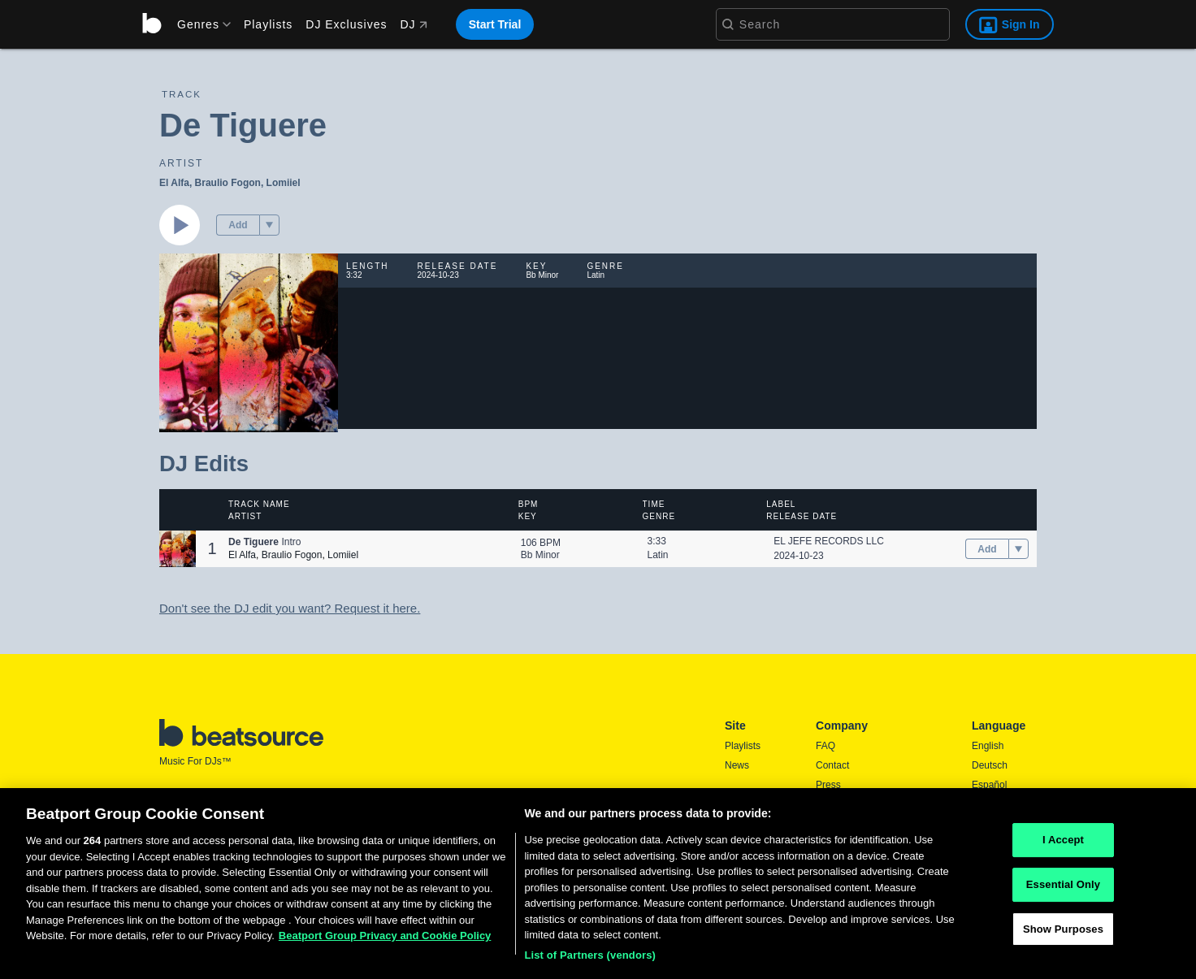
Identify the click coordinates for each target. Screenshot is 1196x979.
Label (780, 504)
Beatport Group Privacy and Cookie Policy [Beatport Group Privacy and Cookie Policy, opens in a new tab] (385, 941)
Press (828, 785)
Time (654, 504)
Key (527, 516)
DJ (413, 24)
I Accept (1063, 846)
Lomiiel (283, 182)
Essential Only (1063, 890)
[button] (269, 225)
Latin (658, 555)
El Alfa (174, 182)
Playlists (268, 24)
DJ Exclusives (346, 24)
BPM (528, 504)
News (737, 765)
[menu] (198, 24)
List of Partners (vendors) (590, 961)
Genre (659, 516)
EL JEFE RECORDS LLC (829, 541)
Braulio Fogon (228, 182)
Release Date (801, 516)
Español (989, 785)
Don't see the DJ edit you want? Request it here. (289, 608)
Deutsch (990, 765)
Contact (832, 765)
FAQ (825, 746)
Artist (245, 516)
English (987, 746)
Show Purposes (1063, 935)
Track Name (259, 504)
